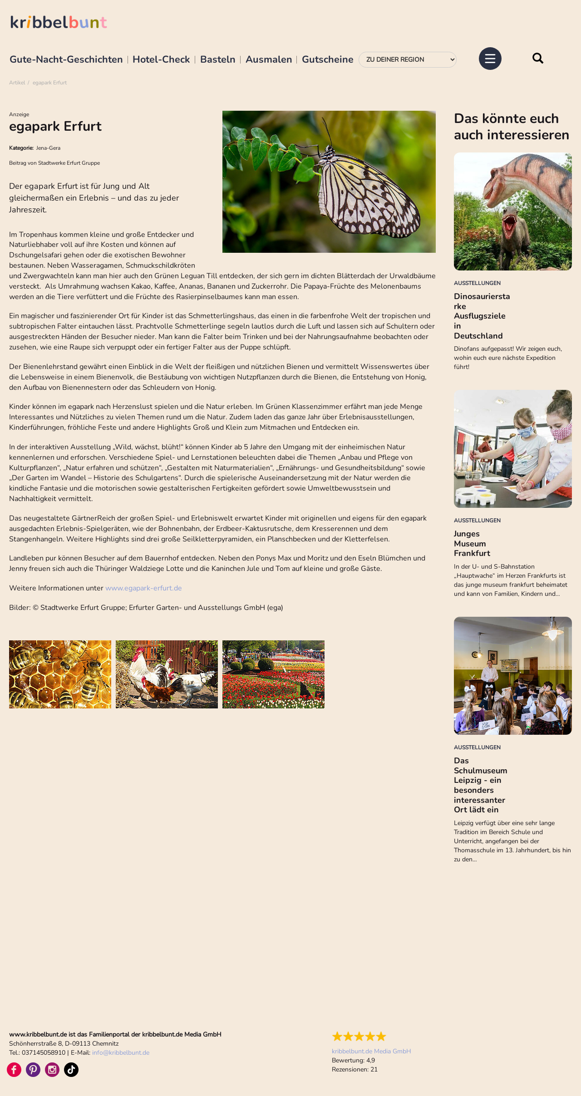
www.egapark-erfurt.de (143, 588)
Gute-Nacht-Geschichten (66, 60)
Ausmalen (269, 60)
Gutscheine (328, 60)
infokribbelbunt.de (120, 1052)
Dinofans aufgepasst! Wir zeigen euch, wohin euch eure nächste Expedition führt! (508, 357)
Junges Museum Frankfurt (472, 543)
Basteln (218, 60)
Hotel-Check (161, 60)
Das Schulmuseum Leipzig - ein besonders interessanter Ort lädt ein (480, 785)
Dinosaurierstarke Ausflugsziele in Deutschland (482, 316)
